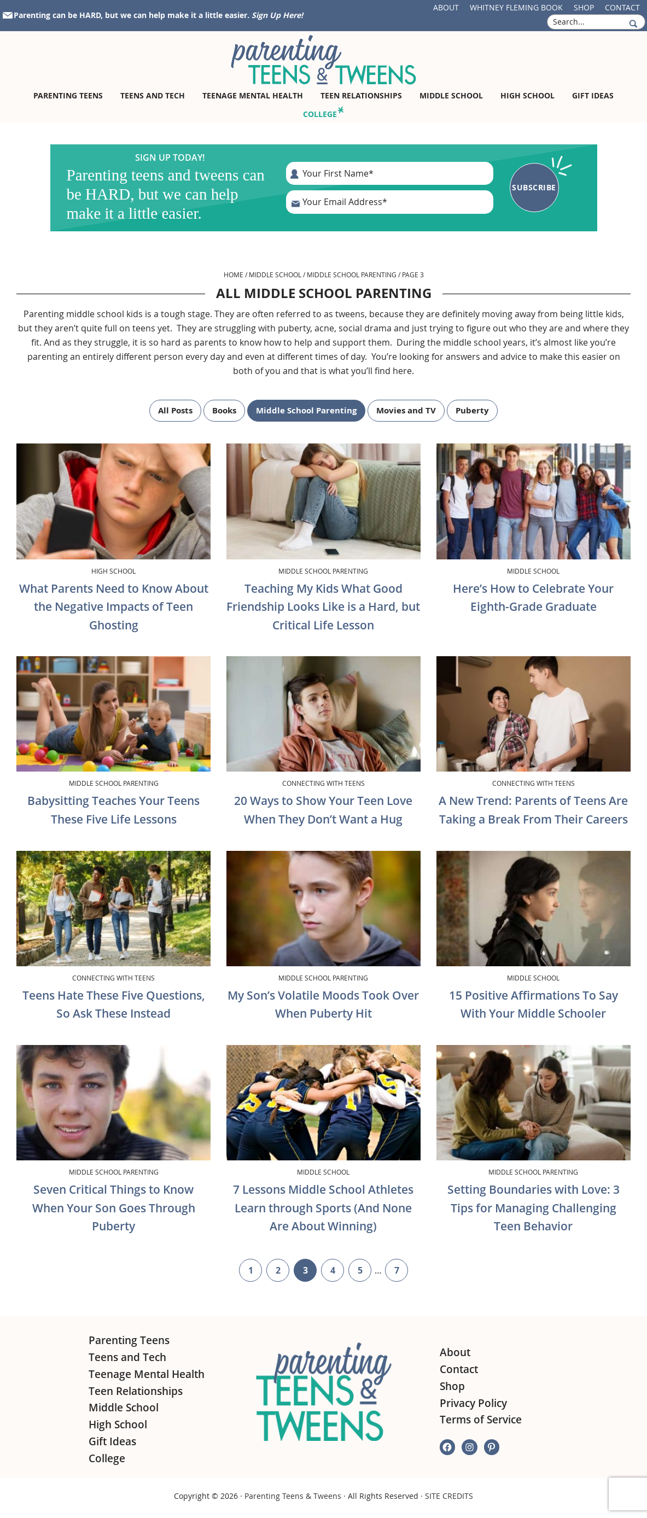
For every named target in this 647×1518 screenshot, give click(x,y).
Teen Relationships (136, 1391)
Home (233, 274)
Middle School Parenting (352, 274)
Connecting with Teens (323, 783)
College (107, 1458)
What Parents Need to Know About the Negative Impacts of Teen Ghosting (113, 607)
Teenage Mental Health (147, 1374)
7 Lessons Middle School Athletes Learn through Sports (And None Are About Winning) (323, 1208)
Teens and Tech (127, 1357)
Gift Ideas (112, 1441)
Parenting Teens (129, 1340)
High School (113, 571)
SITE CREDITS (449, 1496)
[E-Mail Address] (389, 201)
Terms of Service (481, 1419)
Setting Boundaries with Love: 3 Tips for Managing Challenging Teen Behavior (533, 1208)
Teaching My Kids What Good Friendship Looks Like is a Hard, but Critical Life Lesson (323, 607)
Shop (584, 7)
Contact (622, 7)
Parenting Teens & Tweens (292, 1496)
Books (224, 410)
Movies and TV (406, 410)
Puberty (472, 410)
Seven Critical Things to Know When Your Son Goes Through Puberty (113, 1208)
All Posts (175, 410)
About (446, 7)
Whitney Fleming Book (516, 7)
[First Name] (389, 173)
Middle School (275, 274)
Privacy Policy (473, 1403)
